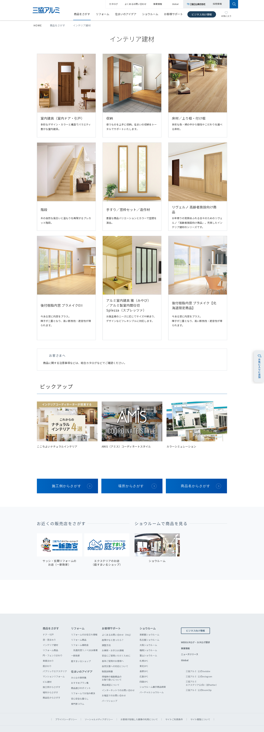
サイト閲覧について (200, 708)
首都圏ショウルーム (149, 624)
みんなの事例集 (78, 667)
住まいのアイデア (125, 14)
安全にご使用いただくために (116, 645)
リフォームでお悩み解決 (83, 682)
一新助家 (75, 645)
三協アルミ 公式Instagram (199, 666)
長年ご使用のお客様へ (113, 650)
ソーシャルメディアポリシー (99, 708)
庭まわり (47, 655)
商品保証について (110, 674)
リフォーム (102, 14)
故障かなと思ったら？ (113, 629)
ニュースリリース (189, 643)
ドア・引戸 (48, 624)
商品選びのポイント (81, 677)
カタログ (113, 4)
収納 (132, 94)
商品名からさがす (195, 475)
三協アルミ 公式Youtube (198, 660)
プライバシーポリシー (66, 708)
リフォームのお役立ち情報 (84, 624)
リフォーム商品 (50, 639)
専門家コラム (77, 693)
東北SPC (144, 655)
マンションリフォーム (54, 666)
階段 (66, 184)
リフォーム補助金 (80, 634)
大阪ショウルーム (148, 634)
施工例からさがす (66, 475)
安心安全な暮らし (80, 688)
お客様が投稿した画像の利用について (139, 708)
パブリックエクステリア (55, 660)
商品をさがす (82, 14)
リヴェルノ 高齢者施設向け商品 (197, 184)
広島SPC (144, 666)
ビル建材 (47, 671)
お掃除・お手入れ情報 (113, 640)
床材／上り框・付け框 (197, 94)
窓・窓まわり (49, 629)
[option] (67, 414)
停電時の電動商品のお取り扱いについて (112, 668)
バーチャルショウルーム (152, 681)
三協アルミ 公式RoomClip (199, 679)
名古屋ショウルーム (149, 629)
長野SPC (144, 660)
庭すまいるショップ (81, 650)
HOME (38, 25)
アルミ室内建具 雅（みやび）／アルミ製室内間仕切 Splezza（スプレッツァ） (132, 282)
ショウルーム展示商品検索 (153, 676)
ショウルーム (150, 14)
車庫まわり (48, 650)
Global (184, 649)
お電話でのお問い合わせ (114, 685)
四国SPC (144, 671)
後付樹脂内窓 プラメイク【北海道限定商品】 (197, 282)
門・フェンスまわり (52, 645)
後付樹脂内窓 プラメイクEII (66, 282)
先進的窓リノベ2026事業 (85, 639)
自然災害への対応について (115, 655)
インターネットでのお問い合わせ (118, 679)
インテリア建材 (82, 25)
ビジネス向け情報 (202, 14)
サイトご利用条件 (174, 708)
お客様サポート (173, 14)
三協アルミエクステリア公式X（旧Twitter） (202, 673)
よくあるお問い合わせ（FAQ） (117, 624)
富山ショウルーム (148, 645)
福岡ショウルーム (148, 639)
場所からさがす (131, 475)
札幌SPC (144, 650)
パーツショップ (109, 690)
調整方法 (106, 634)
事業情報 (185, 637)
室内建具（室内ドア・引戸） (66, 94)
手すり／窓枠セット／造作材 (132, 184)
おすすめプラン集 (80, 672)
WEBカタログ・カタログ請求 (195, 631)
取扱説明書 (107, 661)
